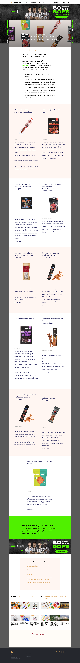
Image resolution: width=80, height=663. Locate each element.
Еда (39, 2)
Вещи (44, 2)
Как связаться (29, 656)
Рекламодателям (29, 653)
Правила (27, 658)
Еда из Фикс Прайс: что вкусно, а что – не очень (39, 570)
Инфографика (57, 2)
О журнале (28, 651)
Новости (49, 2)
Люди (27, 2)
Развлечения (33, 2)
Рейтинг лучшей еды (31, 42)
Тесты (63, 2)
